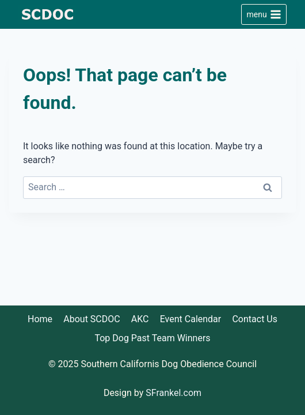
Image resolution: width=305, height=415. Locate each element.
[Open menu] (264, 14)
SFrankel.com (173, 392)
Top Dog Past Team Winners (152, 338)
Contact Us (254, 319)
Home (40, 319)
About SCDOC (91, 319)
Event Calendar (191, 319)
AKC (140, 319)
